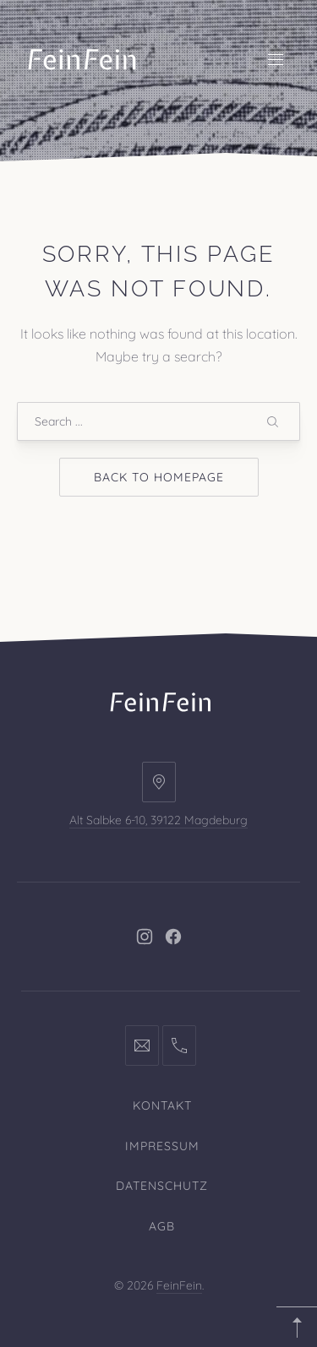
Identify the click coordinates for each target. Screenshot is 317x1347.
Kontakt (162, 1105)
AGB (162, 1226)
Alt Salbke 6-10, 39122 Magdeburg (158, 820)
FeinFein (179, 1285)
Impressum (162, 1146)
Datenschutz (162, 1185)
